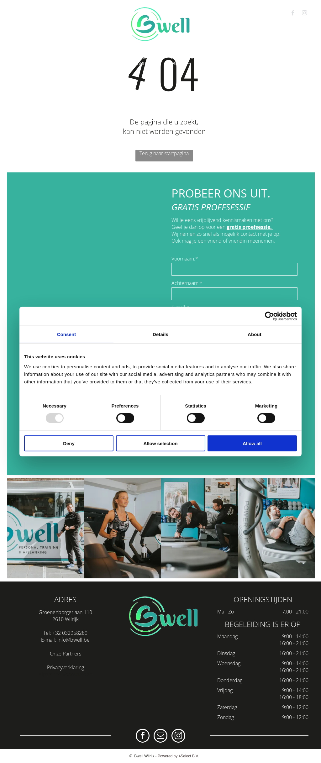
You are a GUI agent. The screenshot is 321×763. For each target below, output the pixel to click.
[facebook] (293, 13)
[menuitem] (38, 58)
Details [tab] (160, 334)
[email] (160, 736)
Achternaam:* (187, 283)
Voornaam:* (184, 258)
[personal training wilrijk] (122, 528)
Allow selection (160, 443)
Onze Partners (65, 653)
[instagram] (304, 13)
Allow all (252, 443)
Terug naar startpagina (164, 153)
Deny (69, 443)
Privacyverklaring (65, 667)
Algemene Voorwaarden (65, 674)
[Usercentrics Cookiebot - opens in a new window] (269, 316)
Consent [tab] (66, 334)
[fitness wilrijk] (276, 528)
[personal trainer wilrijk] (45, 528)
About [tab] (254, 334)
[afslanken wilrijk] (199, 528)
